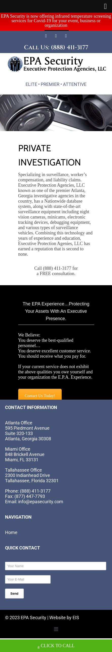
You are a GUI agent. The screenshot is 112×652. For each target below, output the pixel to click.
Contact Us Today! (40, 390)
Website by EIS (64, 611)
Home (11, 526)
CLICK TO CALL (55, 646)
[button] (56, 623)
